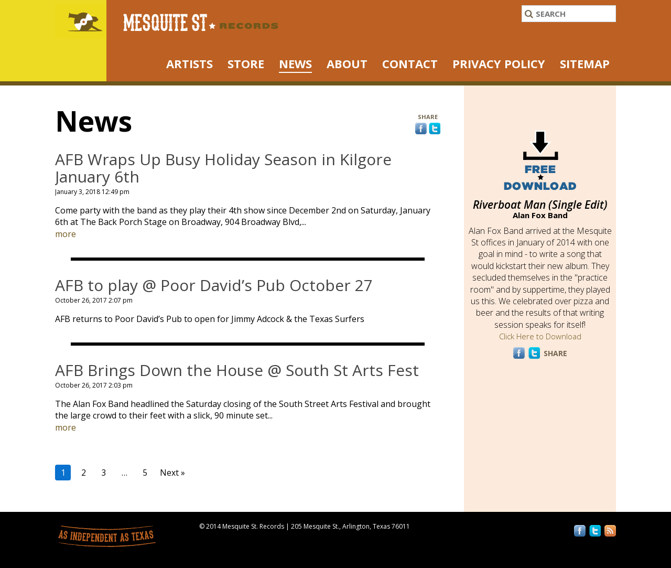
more (65, 234)
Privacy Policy (498, 63)
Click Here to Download (540, 336)
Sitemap (585, 63)
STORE (246, 63)
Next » (172, 472)
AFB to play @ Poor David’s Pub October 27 (214, 285)
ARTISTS (189, 63)
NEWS (295, 63)
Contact (410, 63)
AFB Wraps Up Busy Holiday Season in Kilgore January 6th (223, 167)
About (347, 63)
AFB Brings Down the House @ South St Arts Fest (237, 370)
